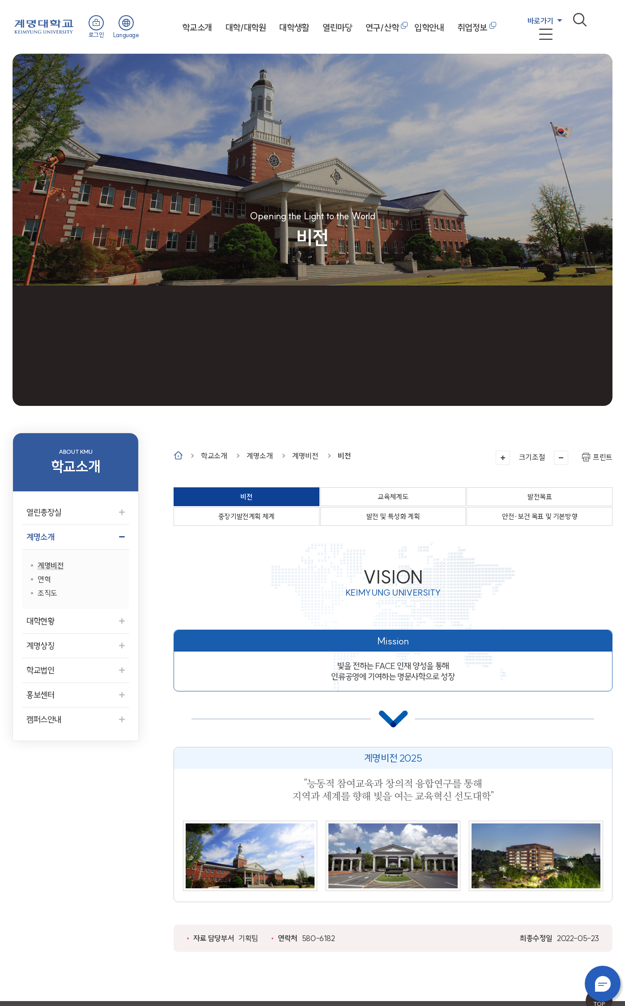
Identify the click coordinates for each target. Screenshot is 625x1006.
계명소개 (259, 455)
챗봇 (603, 984)
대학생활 (294, 27)
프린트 (602, 457)
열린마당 (337, 27)
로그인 (96, 35)
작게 (561, 458)
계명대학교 (44, 26)
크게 (503, 458)
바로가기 (540, 21)
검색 (580, 20)
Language (126, 35)
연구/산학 (382, 27)
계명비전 (305, 455)
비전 (344, 455)
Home (178, 455)
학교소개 (197, 27)
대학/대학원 (245, 27)
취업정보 (472, 27)
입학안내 (429, 27)
